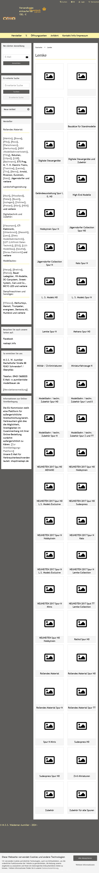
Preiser (7, 205)
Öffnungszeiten (39, 35)
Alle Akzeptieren (85, 858)
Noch (6, 195)
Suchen (16, 92)
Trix (6, 171)
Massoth (23, 232)
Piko (6, 141)
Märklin (8, 138)
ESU (18, 245)
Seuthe (20, 248)
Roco (14, 141)
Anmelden (16, 63)
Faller (7, 199)
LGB (16, 158)
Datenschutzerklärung (50, 868)
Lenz (6, 235)
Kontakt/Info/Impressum (75, 35)
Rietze (7, 272)
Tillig (6, 155)
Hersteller (16, 35)
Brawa (18, 138)
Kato (6, 178)
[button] (73, 2)
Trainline (8, 168)
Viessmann (9, 225)
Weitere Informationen (85, 865)
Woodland (18, 195)
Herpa (7, 269)
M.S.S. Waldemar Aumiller (15, 824)
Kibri (17, 205)
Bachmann (9, 161)
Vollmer (20, 202)
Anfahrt (55, 35)
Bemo (14, 171)
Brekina (17, 269)
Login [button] (82, 2)
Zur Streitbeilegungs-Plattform (12, 447)
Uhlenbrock (10, 232)
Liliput (7, 158)
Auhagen (8, 202)
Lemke (20, 168)
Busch (16, 199)
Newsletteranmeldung (15, 389)
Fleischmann (10, 145)
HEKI (25, 205)
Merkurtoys (10, 148)
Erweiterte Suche (16, 97)
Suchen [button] (63, 2)
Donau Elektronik (13, 252)
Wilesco (8, 302)
